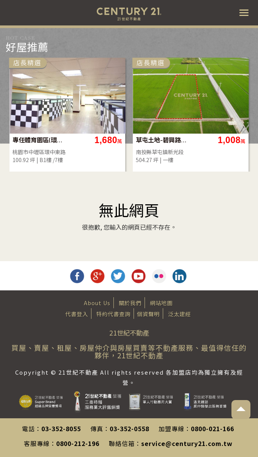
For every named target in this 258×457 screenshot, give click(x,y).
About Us (97, 303)
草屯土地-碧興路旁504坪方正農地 (197, 139)
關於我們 (130, 303)
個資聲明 (148, 314)
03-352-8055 (61, 428)
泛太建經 (179, 314)
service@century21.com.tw (187, 443)
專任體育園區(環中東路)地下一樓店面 (74, 139)
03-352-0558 (129, 428)
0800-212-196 (77, 443)
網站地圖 (161, 303)
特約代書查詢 (113, 314)
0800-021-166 (212, 428)
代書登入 (76, 314)
